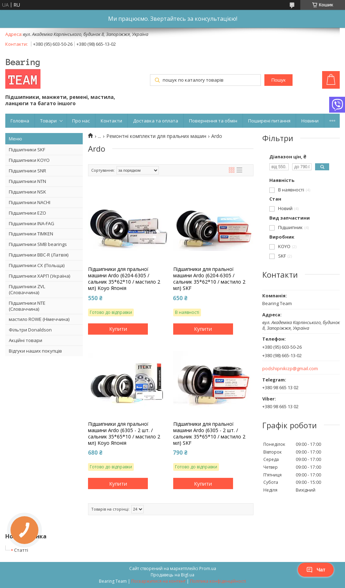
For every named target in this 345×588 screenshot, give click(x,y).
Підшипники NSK (27, 192)
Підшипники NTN (27, 181)
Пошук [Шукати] (278, 80)
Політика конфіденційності (218, 581)
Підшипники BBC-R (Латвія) (38, 255)
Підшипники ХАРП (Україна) (39, 276)
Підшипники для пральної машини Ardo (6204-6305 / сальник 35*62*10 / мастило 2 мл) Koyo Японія (124, 279)
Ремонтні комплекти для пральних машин (156, 136)
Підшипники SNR (27, 170)
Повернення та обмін (213, 121)
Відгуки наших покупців (35, 351)
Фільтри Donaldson (30, 330)
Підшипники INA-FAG (31, 223)
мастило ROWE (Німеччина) (39, 319)
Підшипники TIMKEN (31, 233)
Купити (118, 328)
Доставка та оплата (155, 121)
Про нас (81, 121)
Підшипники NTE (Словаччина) (27, 306)
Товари (48, 121)
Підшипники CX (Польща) (36, 265)
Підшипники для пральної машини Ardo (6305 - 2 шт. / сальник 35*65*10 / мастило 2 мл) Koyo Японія (124, 434)
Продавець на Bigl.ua (172, 575)
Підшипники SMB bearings (38, 244)
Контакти (111, 121)
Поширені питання (269, 121)
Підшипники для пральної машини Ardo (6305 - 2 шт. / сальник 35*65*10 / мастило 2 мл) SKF (209, 434)
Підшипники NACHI (29, 202)
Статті (21, 550)
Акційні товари (25, 340)
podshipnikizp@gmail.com (290, 369)
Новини (310, 121)
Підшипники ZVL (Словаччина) (27, 289)
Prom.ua (207, 568)
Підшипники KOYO (29, 160)
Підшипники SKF (27, 149)
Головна (20, 121)
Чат (315, 570)
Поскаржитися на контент (158, 581)
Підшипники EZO (27, 213)
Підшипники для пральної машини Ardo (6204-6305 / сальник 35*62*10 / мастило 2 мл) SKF (209, 279)
